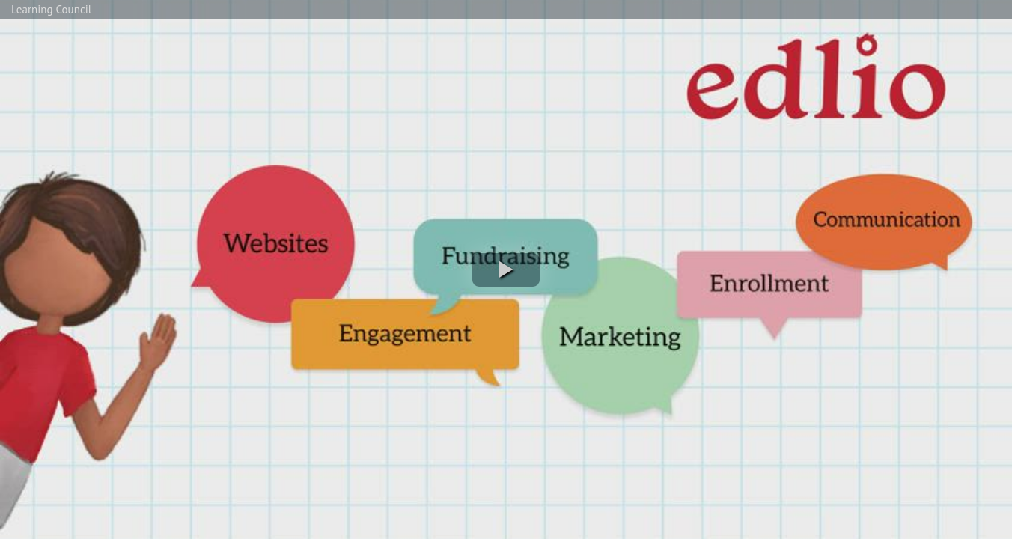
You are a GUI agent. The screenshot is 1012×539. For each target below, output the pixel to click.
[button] (506, 270)
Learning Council (51, 9)
